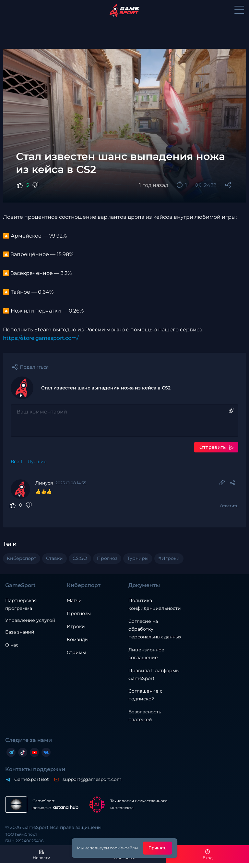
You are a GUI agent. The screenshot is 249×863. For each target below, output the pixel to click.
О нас (11, 645)
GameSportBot (31, 779)
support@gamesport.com (92, 779)
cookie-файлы (124, 847)
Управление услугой (30, 620)
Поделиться (34, 367)
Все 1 (16, 461)
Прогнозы (79, 613)
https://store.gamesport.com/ (40, 338)
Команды (78, 639)
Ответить (229, 505)
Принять (157, 847)
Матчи (74, 600)
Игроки (76, 626)
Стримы (76, 652)
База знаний (19, 632)
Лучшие (37, 461)
